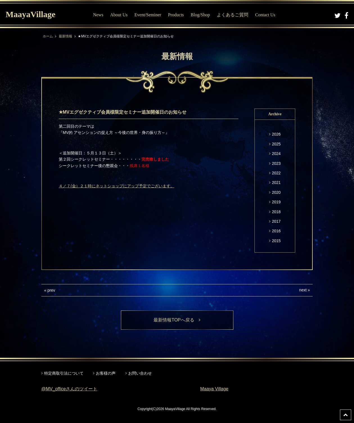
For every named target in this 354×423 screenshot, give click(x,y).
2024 (276, 153)
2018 (276, 212)
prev (51, 290)
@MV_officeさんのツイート (69, 388)
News (98, 14)
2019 (276, 202)
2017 (276, 221)
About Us (119, 14)
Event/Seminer (147, 14)
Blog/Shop (200, 14)
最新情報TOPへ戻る (177, 320)
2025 (276, 144)
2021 (276, 182)
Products (176, 14)
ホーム (48, 36)
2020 (276, 192)
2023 (276, 163)
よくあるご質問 (232, 14)
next (302, 290)
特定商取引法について (64, 373)
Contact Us (265, 14)
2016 (276, 231)
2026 (276, 134)
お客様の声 (106, 373)
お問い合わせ (140, 373)
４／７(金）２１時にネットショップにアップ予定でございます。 (116, 186)
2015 (276, 240)
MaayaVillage (30, 14)
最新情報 (65, 36)
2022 (276, 173)
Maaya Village (214, 388)
